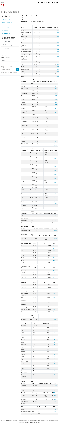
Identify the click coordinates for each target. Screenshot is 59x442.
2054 (55, 319)
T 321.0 (55, 238)
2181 (55, 218)
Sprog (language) (5, 57)
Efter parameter (7, 48)
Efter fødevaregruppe (8, 45)
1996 (54, 409)
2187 (54, 390)
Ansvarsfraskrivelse (7, 22)
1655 (55, 104)
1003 (55, 84)
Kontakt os (5, 30)
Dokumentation (6, 19)
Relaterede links (6, 33)
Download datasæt (7, 25)
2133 (55, 220)
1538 (55, 185)
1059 (54, 328)
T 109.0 (55, 215)
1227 (54, 246)
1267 (54, 411)
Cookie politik (5, 28)
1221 (55, 153)
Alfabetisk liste (6, 41)
